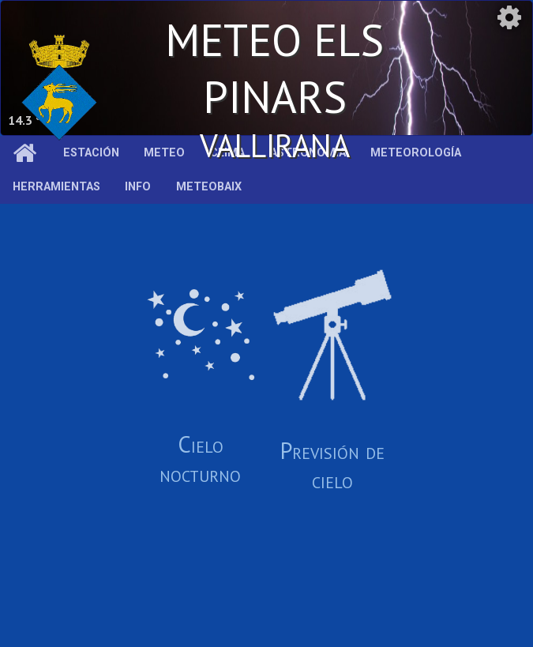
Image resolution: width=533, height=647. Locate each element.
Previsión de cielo (332, 382)
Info (138, 187)
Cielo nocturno (200, 382)
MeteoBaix (209, 187)
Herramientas (56, 187)
